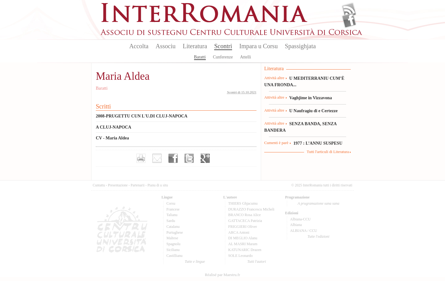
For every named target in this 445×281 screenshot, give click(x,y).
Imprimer (141, 158)
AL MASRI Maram (242, 244)
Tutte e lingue (195, 261)
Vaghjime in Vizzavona (310, 97)
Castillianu (175, 255)
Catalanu (173, 226)
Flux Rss (349, 10)
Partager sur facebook (173, 158)
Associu (166, 46)
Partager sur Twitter (189, 158)
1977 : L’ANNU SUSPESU (317, 143)
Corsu (171, 203)
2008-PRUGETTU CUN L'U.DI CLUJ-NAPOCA (141, 115)
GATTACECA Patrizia (245, 221)
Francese (173, 209)
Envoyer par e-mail (157, 158)
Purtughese (175, 232)
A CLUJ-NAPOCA (113, 127)
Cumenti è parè (276, 143)
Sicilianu (173, 250)
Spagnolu (173, 244)
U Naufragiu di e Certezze (313, 110)
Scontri (223, 46)
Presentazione (118, 185)
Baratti (200, 57)
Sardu (171, 221)
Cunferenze (223, 57)
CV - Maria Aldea (112, 137)
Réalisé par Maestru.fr (222, 275)
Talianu (172, 215)
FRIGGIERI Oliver (242, 226)
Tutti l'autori (256, 261)
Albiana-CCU (300, 219)
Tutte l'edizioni (318, 236)
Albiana (296, 225)
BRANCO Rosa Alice (244, 215)
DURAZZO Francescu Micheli (251, 209)
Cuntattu (99, 185)
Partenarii (138, 185)
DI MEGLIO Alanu (242, 238)
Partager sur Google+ (205, 158)
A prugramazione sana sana (318, 203)
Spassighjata (300, 46)
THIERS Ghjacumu (243, 203)
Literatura (195, 46)
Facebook (349, 20)
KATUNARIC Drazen (244, 250)
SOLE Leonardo (240, 255)
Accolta (138, 46)
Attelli (245, 57)
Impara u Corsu (258, 46)
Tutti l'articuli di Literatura (328, 152)
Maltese (172, 238)
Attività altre (274, 78)
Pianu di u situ (157, 185)
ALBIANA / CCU (303, 230)
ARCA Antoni (238, 232)
